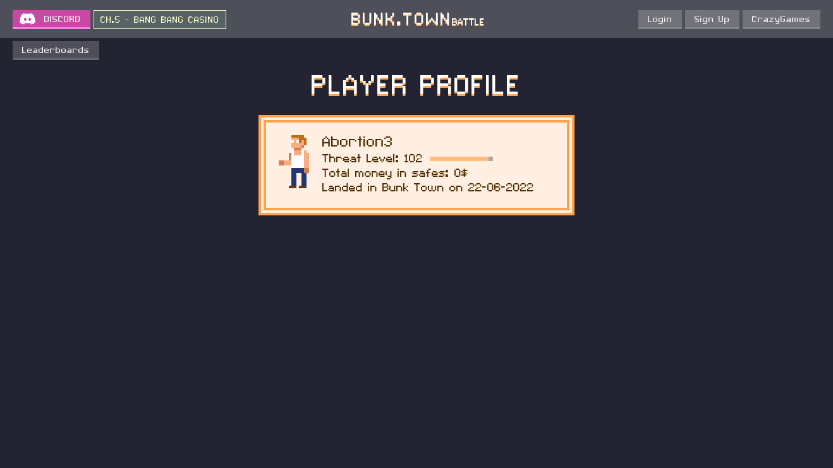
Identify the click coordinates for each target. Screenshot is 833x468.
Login (660, 19)
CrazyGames (781, 19)
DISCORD (62, 19)
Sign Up (712, 19)
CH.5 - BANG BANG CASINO (159, 20)
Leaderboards (56, 50)
